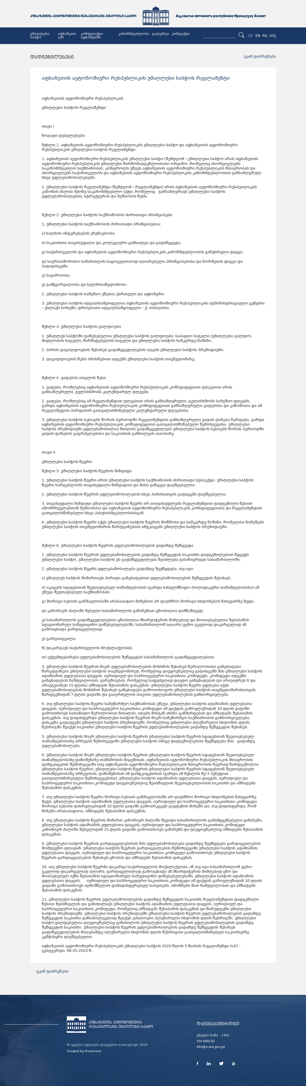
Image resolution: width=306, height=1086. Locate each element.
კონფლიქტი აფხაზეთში (92, 35)
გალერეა (160, 34)
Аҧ (273, 36)
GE (250, 36)
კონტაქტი (181, 34)
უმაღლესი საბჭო (39, 35)
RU (264, 36)
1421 (225, 1035)
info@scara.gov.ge (211, 1047)
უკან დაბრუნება (260, 56)
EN (257, 36)
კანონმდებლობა (133, 34)
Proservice (93, 1051)
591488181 (206, 1041)
